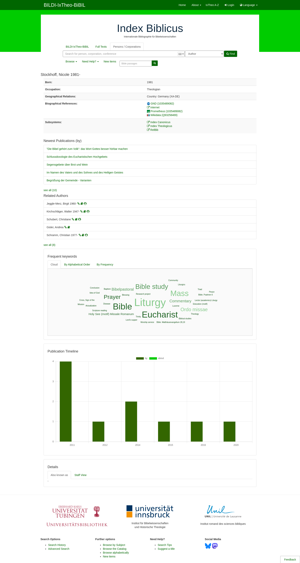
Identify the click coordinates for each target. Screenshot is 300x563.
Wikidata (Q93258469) (162, 115)
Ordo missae (194, 309)
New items (110, 61)
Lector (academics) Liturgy (206, 300)
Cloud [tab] (54, 264)
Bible (122, 306)
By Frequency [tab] (105, 264)
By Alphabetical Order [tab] (77, 264)
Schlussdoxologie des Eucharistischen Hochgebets (77, 156)
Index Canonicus (158, 122)
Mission (81, 304)
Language (249, 5)
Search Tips (165, 544)
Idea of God (95, 293)
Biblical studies (185, 319)
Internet (153, 107)
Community (173, 280)
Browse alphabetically (116, 552)
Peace (211, 292)
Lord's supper (131, 320)
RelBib (152, 129)
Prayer (112, 297)
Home (182, 5)
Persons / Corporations (127, 46)
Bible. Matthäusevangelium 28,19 (171, 322)
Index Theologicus (159, 126)
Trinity (138, 317)
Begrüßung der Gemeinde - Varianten (69, 180)
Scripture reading (99, 310)
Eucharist (160, 314)
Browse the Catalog (114, 548)
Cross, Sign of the (86, 300)
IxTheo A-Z (212, 5)
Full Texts (101, 46)
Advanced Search (58, 548)
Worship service (147, 322)
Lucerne (175, 306)
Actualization (91, 306)
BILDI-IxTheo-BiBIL (64, 5)
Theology (195, 314)
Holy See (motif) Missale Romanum (111, 314)
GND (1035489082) (160, 103)
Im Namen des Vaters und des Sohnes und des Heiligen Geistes (85, 172)
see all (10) (50, 190)
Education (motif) (200, 304)
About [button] (196, 5)
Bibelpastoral (123, 289)
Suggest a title (166, 548)
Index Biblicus (150, 28)
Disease (106, 304)
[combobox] (124, 54)
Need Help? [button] (90, 61)
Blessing (125, 295)
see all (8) (49, 244)
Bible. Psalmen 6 (205, 295)
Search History (57, 544)
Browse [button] (71, 61)
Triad (200, 289)
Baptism (107, 289)
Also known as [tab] (59, 475)
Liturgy (150, 302)
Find (230, 54)
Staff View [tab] (80, 475)
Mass (179, 293)
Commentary (180, 301)
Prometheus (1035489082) (165, 111)
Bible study (151, 286)
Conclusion (94, 288)
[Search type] (204, 54)
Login (229, 5)
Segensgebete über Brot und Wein (67, 164)
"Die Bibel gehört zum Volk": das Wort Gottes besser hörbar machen (87, 148)
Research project (143, 294)
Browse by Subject (114, 544)
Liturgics (181, 285)
